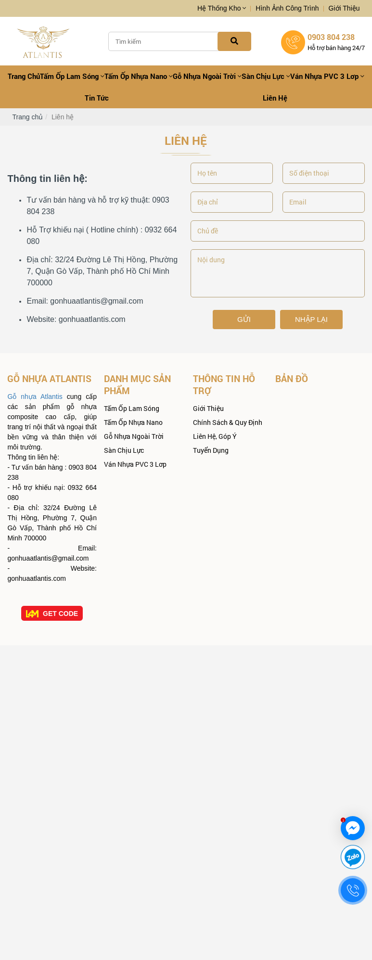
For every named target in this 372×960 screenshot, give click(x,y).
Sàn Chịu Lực (266, 76)
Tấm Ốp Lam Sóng (72, 76)
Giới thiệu (344, 8)
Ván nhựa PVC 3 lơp (327, 76)
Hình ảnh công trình (287, 8)
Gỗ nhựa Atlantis (34, 396)
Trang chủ (24, 76)
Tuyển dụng (211, 450)
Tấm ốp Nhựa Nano (138, 76)
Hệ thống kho (221, 8)
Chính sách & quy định (227, 422)
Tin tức (97, 97)
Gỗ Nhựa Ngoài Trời (207, 76)
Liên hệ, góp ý (215, 436)
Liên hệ (275, 97)
